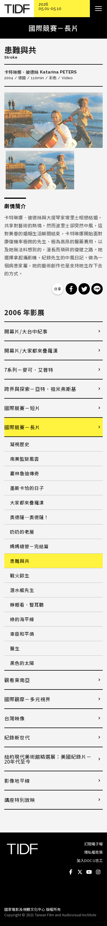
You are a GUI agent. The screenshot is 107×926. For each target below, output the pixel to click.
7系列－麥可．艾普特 (28, 369)
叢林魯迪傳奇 (24, 473)
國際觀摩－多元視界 (27, 699)
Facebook (70, 872)
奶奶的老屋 (22, 531)
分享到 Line (97, 289)
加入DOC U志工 (90, 860)
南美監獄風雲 (24, 458)
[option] (53, 120)
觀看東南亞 (17, 679)
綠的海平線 (22, 619)
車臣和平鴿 (22, 633)
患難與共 (19, 560)
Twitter (79, 872)
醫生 (15, 648)
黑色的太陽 (22, 662)
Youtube (89, 872)
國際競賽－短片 (22, 408)
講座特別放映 (19, 799)
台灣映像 (14, 718)
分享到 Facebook (71, 289)
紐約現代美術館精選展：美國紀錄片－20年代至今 (48, 759)
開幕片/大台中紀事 (26, 331)
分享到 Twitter (84, 289)
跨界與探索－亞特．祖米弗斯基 (40, 388)
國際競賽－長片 (22, 427)
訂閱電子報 (93, 843)
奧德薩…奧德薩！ (29, 517)
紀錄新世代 (17, 737)
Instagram (98, 872)
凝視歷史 (19, 444)
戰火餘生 (19, 575)
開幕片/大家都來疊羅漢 (31, 350)
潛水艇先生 (22, 590)
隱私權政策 (93, 852)
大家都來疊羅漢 (27, 502)
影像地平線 (17, 780)
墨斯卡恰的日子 (27, 487)
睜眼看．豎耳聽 (27, 604)
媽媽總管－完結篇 (29, 546)
